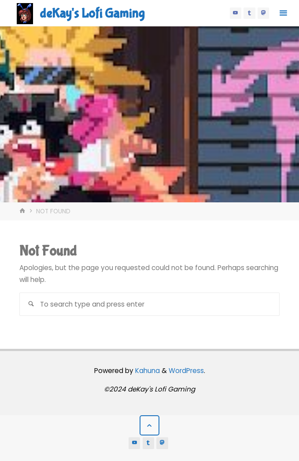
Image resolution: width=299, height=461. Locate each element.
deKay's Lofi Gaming (92, 13)
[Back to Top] (150, 425)
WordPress (186, 370)
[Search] (31, 304)
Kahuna (146, 370)
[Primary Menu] (283, 13)
